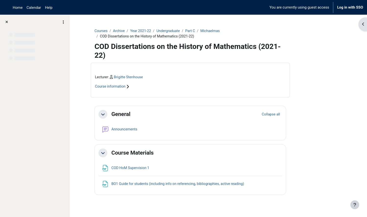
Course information (137, 87)
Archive (143, 31)
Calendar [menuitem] (33, 7)
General (145, 114)
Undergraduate (194, 31)
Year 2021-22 (166, 31)
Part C (216, 31)
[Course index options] (63, 22)
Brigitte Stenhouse (153, 77)
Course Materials (156, 153)
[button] (127, 114)
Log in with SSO (350, 7)
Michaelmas (237, 31)
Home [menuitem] (17, 7)
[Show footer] (354, 204)
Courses (125, 31)
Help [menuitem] (49, 7)
